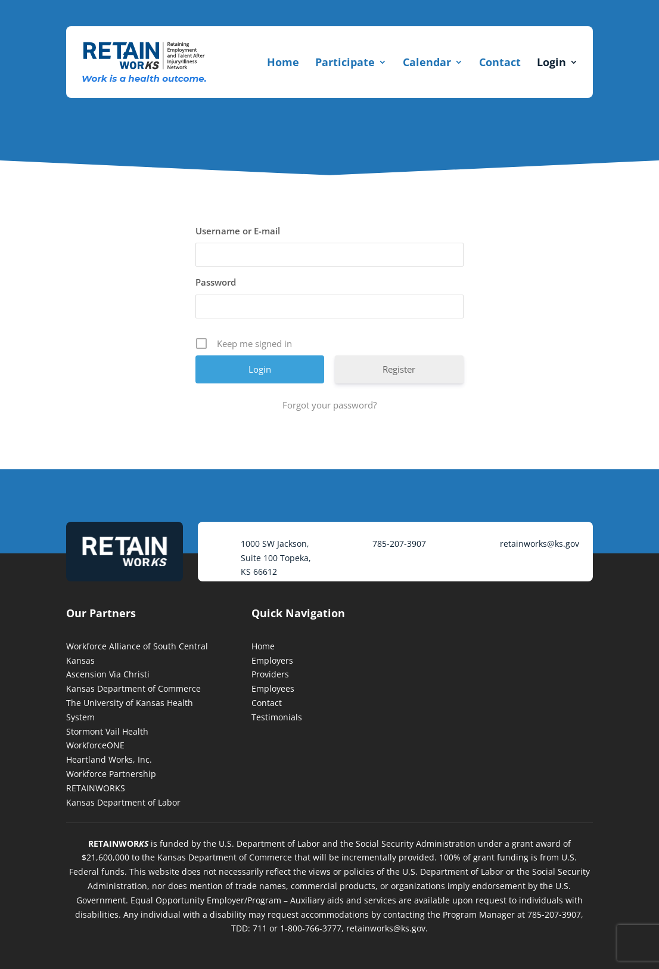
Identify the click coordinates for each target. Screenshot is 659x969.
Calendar (427, 62)
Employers (272, 660)
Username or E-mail (237, 231)
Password (215, 282)
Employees (272, 688)
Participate (345, 62)
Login (551, 62)
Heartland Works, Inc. (109, 759)
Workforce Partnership (111, 773)
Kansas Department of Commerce (133, 688)
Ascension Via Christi (108, 674)
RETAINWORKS (95, 788)
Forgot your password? (329, 405)
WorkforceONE (95, 745)
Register (399, 369)
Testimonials (276, 717)
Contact (500, 62)
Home (283, 62)
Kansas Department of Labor (123, 802)
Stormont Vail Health (107, 731)
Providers (270, 674)
